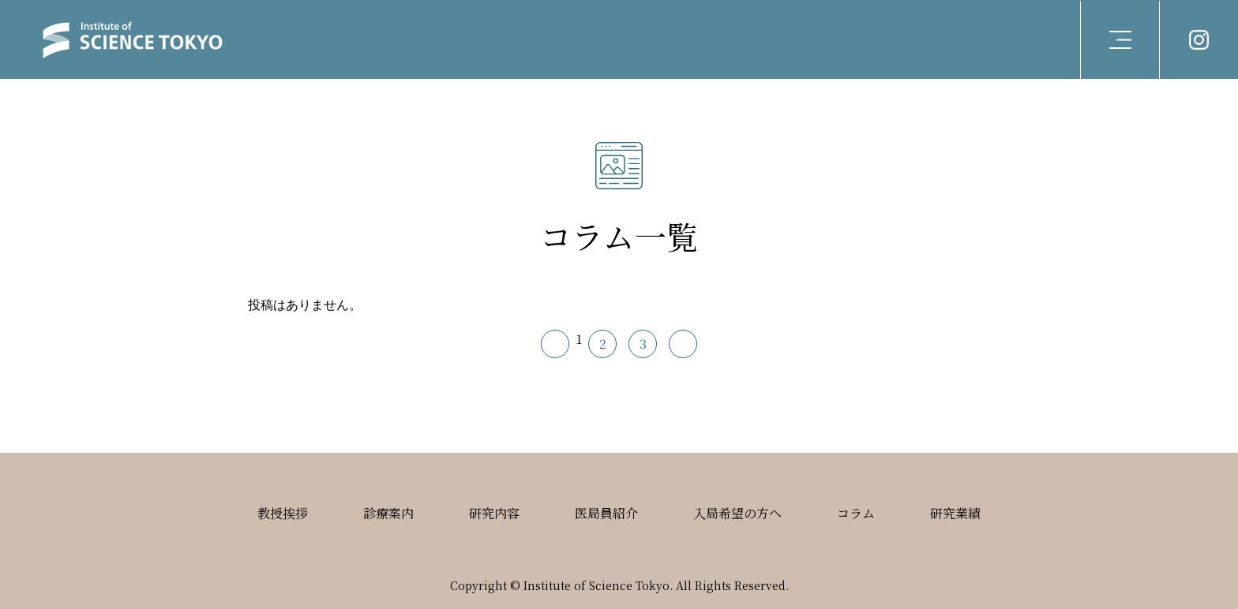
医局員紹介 (606, 513)
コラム (856, 513)
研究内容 (494, 513)
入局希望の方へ (737, 513)
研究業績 (955, 513)
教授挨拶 (282, 513)
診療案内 (388, 513)
